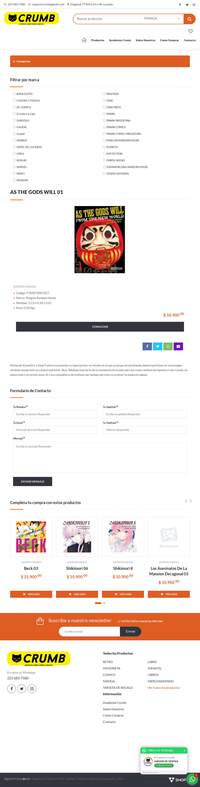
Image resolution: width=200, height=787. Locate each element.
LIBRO (152, 662)
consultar (100, 326)
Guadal (21, 133)
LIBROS (153, 674)
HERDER (22, 140)
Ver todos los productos (164, 687)
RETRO (108, 662)
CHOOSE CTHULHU (28, 100)
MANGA (109, 681)
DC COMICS (24, 107)
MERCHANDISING (161, 681)
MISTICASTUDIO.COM (150, 773)
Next (182, 240)
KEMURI (21, 160)
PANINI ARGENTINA (118, 120)
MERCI (21, 173)
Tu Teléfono (111, 422)
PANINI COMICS (116, 127)
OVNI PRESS (113, 107)
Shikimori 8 (123, 568)
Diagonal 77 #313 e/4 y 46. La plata (92, 4)
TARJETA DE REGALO (118, 687)
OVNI (109, 100)
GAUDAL (22, 127)
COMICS (109, 674)
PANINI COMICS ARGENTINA (123, 133)
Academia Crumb (120, 40)
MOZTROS (112, 93)
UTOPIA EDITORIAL (117, 173)
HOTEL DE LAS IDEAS (29, 147)
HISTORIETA (111, 668)
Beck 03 (31, 568)
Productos (97, 40)
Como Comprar (169, 40)
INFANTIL (155, 668)
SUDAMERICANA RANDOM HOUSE (127, 167)
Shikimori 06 (77, 568)
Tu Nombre (20, 406)
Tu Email (19, 422)
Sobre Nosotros (145, 40)
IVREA (20, 153)
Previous (18, 240)
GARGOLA (23, 120)
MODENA (22, 180)
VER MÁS (31, 594)
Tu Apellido (110, 406)
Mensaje (19, 438)
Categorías (21, 61)
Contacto (190, 40)
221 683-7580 (16, 4)
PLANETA (112, 147)
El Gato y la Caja (26, 113)
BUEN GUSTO (24, 93)
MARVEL (22, 167)
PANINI (110, 113)
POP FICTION (114, 153)
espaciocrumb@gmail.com (48, 4)
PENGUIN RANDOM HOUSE (122, 140)
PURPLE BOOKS (115, 160)
